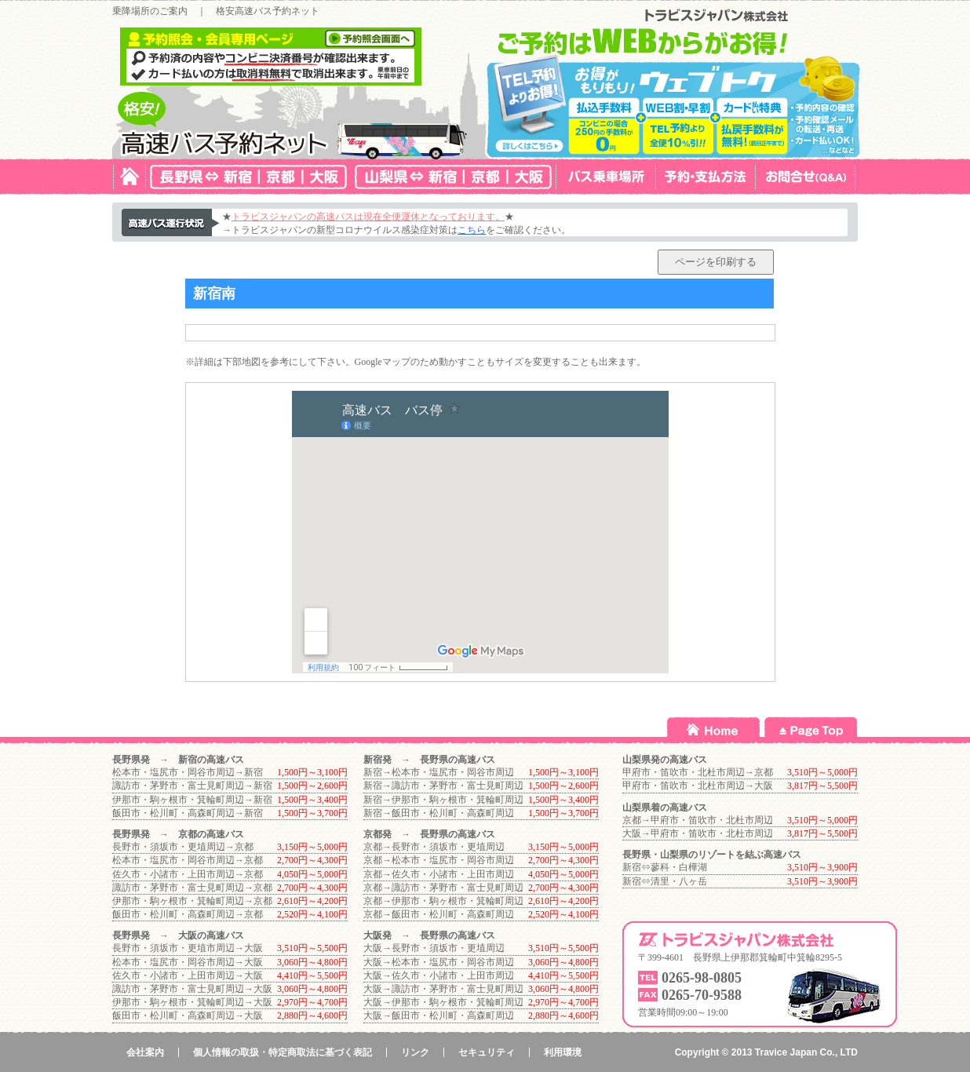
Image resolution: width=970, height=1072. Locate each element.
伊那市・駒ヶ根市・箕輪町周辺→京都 (192, 900)
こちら (472, 229)
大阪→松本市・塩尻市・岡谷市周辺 (438, 962)
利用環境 (563, 1052)
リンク (415, 1052)
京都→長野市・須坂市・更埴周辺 (434, 846)
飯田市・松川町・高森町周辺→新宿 (187, 813)
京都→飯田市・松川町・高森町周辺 (438, 914)
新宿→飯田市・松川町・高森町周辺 (438, 813)
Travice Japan (786, 1052)
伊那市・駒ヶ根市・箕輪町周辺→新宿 (192, 799)
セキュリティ (486, 1052)
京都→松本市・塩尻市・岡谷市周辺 (438, 860)
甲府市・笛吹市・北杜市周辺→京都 (697, 772)
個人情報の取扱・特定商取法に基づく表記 (282, 1052)
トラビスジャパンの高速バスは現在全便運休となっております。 (368, 216)
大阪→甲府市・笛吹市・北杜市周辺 (697, 833)
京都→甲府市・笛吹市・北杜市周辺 (697, 820)
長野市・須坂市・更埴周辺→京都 (182, 846)
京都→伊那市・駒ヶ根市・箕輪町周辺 (443, 900)
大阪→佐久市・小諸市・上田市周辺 (438, 975)
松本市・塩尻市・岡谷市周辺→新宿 (187, 772)
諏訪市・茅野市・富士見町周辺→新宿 (192, 785)
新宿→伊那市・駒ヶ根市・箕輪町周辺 (443, 799)
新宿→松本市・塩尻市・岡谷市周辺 (438, 772)
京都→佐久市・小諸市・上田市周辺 (438, 874)
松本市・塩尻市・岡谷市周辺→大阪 (187, 962)
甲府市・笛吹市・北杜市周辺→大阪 (697, 785)
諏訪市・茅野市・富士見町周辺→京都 (192, 887)
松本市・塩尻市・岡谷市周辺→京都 (187, 860)
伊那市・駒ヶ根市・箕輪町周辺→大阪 (192, 1002)
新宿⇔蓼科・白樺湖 (664, 867)
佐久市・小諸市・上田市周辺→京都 (187, 874)
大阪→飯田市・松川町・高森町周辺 (438, 1015)
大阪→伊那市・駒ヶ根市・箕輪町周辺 (443, 1002)
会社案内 (145, 1052)
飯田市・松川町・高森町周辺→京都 (187, 914)
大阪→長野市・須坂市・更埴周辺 (434, 948)
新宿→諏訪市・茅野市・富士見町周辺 (443, 785)
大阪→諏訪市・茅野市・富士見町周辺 (443, 988)
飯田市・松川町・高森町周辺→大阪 (187, 1015)
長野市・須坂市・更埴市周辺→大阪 (187, 948)
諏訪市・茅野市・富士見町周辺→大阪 (192, 988)
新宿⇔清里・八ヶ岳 (664, 881)
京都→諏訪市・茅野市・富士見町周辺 (443, 887)
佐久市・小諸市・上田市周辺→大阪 (187, 975)
